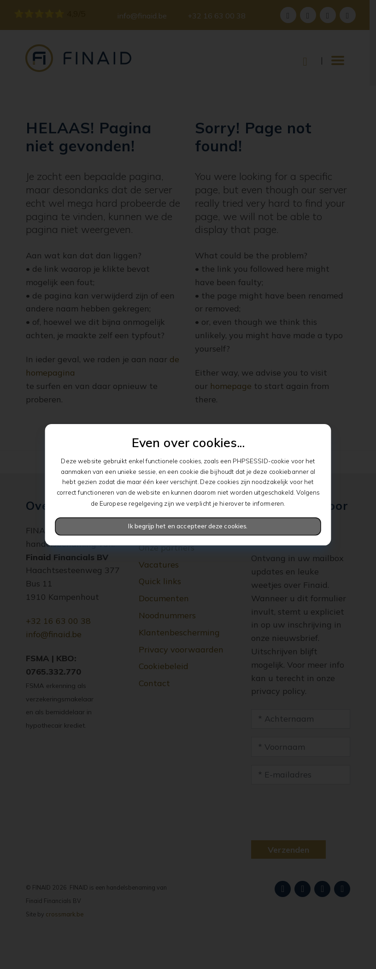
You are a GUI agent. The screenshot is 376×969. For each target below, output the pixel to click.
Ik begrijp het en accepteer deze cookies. (187, 526)
